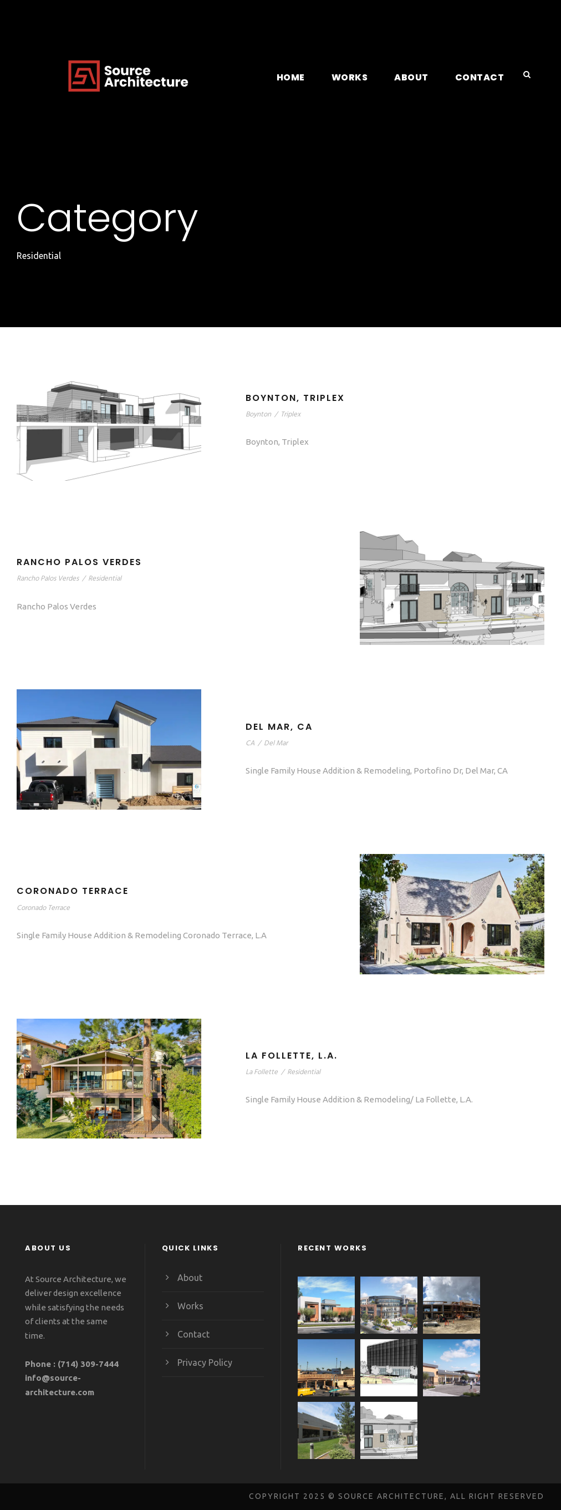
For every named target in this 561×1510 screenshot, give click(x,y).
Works (355, 77)
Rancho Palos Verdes (82, 562)
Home (297, 77)
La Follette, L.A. (296, 1055)
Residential (113, 578)
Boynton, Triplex (298, 398)
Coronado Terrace (74, 891)
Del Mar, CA (281, 726)
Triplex (292, 414)
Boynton (259, 414)
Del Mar (277, 743)
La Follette (262, 1071)
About (416, 77)
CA (251, 743)
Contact (481, 77)
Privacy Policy (205, 1362)
